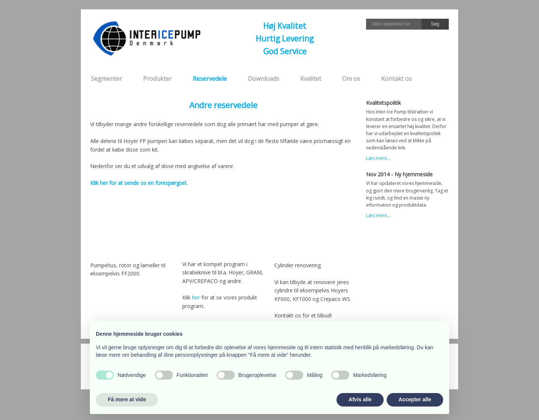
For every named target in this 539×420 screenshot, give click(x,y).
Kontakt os (396, 78)
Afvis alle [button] (359, 399)
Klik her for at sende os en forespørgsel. (138, 182)
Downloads (263, 78)
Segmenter (106, 78)
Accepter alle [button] (415, 399)
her (196, 297)
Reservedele (210, 78)
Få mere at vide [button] (127, 399)
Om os (351, 78)
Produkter (157, 78)
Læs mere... (378, 158)
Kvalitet (310, 78)
